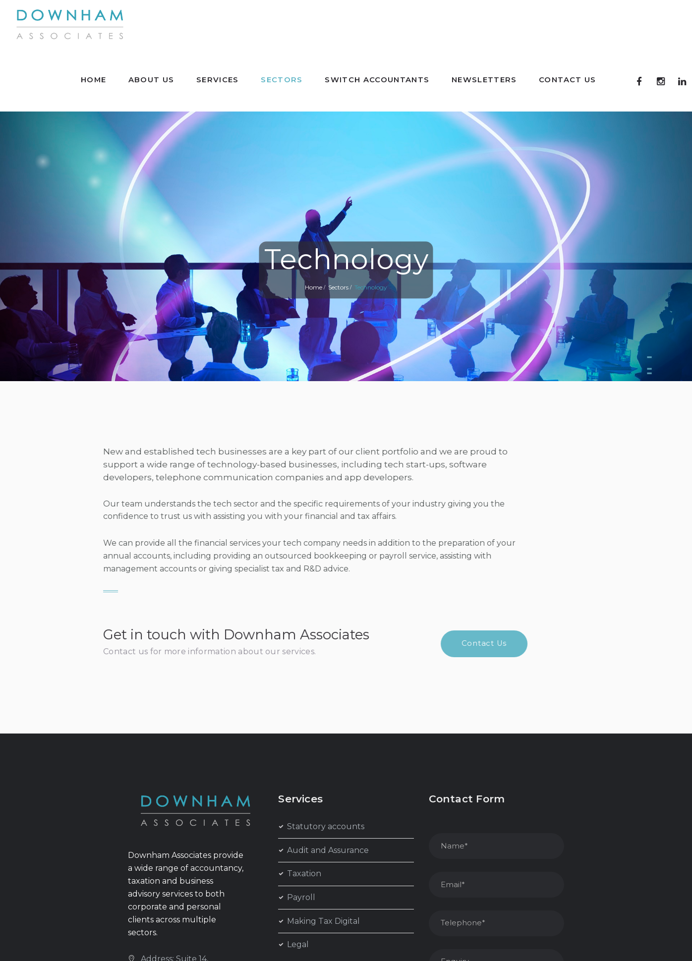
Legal (298, 944)
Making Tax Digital (323, 921)
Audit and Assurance (328, 850)
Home (313, 287)
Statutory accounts (325, 826)
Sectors (338, 287)
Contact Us (294, 643)
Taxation (304, 873)
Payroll (301, 897)
